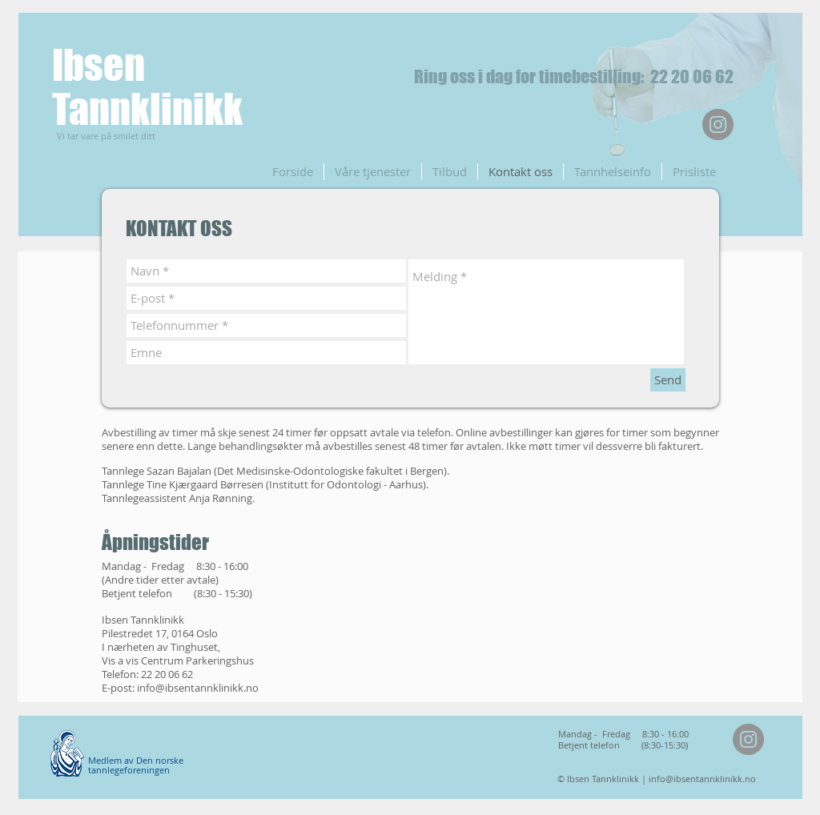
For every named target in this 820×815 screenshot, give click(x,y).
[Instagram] (718, 124)
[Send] (667, 379)
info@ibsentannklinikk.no (198, 688)
